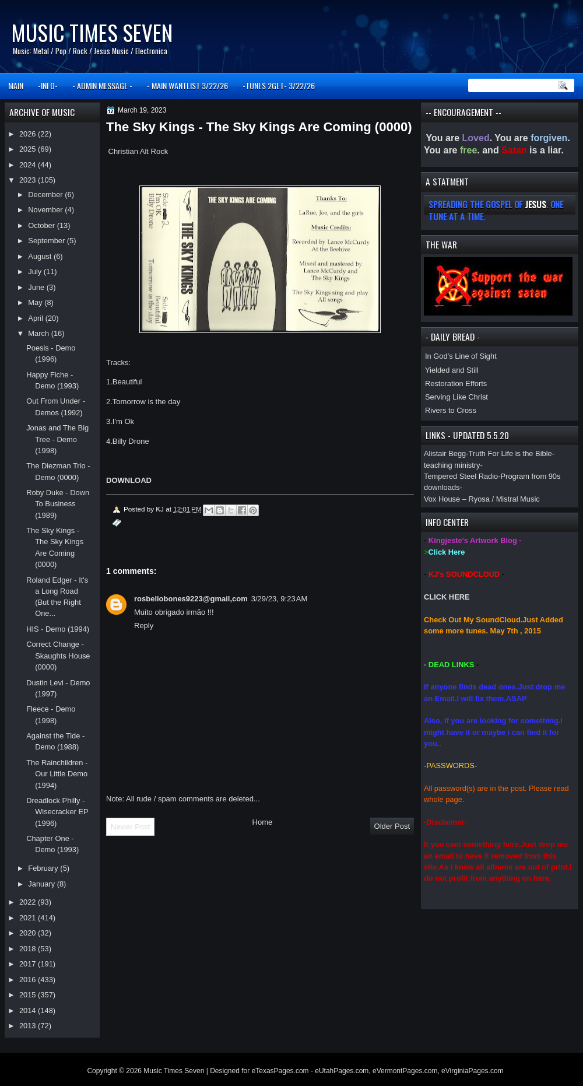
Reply (143, 625)
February (44, 868)
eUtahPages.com (341, 1071)
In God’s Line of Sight (461, 356)
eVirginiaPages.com (472, 1071)
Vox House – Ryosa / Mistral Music (482, 499)
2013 (28, 1025)
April (36, 318)
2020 (28, 933)
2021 (28, 917)
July (35, 271)
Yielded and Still (452, 370)
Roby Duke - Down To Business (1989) (57, 504)
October (42, 225)
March (39, 333)
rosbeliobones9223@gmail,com (191, 598)
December (46, 194)
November (46, 209)
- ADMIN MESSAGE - (102, 85)
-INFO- (48, 85)
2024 (28, 164)
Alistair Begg (445, 453)
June (37, 287)
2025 (28, 149)
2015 (28, 994)
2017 (28, 963)
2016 (28, 979)
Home (262, 822)
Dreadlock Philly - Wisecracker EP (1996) (57, 812)
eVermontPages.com (405, 1071)
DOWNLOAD (129, 480)
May (36, 302)
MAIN (15, 85)
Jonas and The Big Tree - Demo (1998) (57, 439)
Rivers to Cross (450, 410)
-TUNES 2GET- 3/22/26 (279, 85)
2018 (28, 948)
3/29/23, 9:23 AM (279, 598)
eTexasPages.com (280, 1071)
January (42, 884)
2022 (28, 902)
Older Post (392, 826)
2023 (28, 180)
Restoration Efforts (456, 383)
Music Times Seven (92, 32)
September (47, 240)
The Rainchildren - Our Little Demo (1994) (56, 774)
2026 (28, 133)
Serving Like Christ (456, 397)
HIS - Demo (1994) (57, 629)
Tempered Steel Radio (461, 476)
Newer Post (130, 826)
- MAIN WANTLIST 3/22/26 (187, 85)
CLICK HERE (447, 597)
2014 (28, 1010)
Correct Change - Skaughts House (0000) (58, 655)
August (41, 256)
